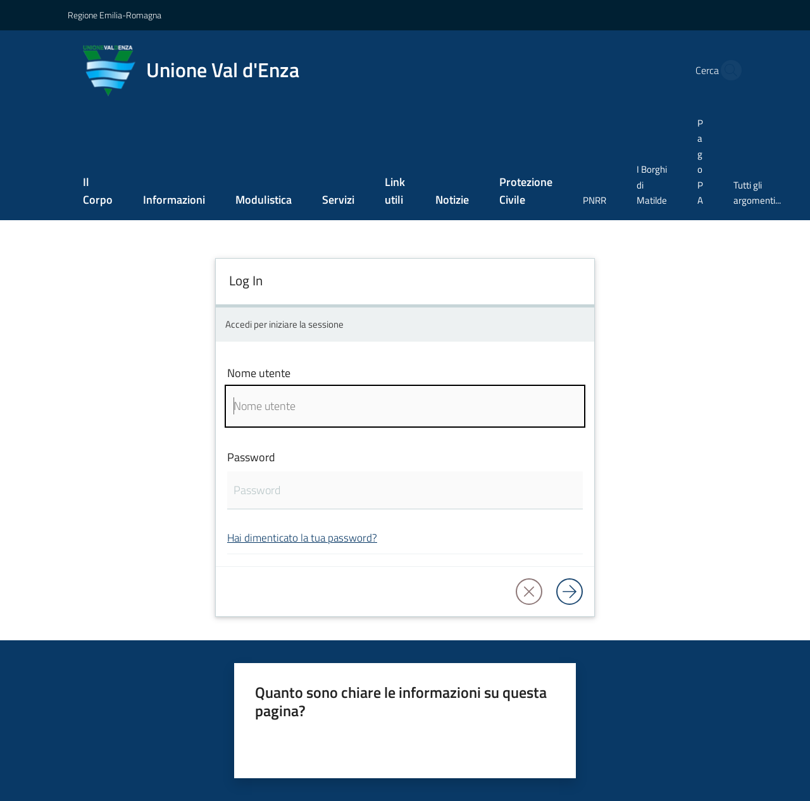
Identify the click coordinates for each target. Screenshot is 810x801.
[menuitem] (98, 192)
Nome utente (258, 373)
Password (251, 457)
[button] (728, 70)
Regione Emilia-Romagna (114, 15)
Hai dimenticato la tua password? (302, 537)
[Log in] (569, 591)
